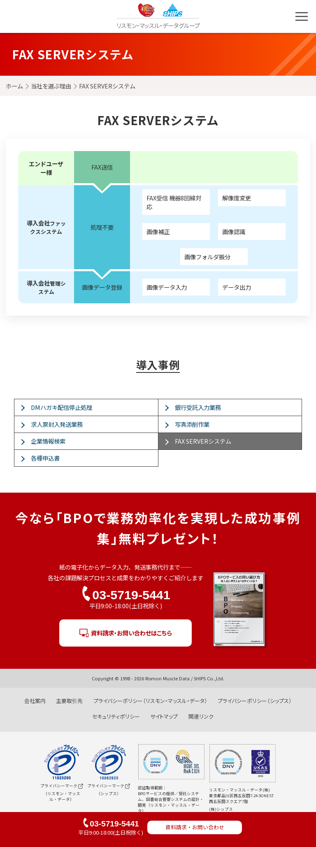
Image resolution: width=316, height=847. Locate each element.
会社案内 (35, 701)
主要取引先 (69, 701)
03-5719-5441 (131, 595)
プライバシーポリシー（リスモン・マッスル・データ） (150, 701)
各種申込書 (45, 458)
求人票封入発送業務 (57, 424)
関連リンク (201, 716)
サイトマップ (164, 716)
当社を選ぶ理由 (51, 85)
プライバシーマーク (60, 766)
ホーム (14, 85)
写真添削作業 (192, 424)
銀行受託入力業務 (198, 407)
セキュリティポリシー (116, 716)
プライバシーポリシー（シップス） (255, 701)
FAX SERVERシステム (203, 441)
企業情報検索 (48, 441)
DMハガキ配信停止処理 (61, 407)
